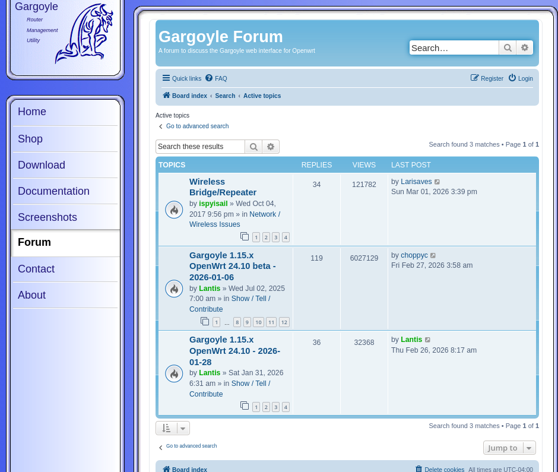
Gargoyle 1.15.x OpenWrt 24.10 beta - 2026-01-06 (232, 266)
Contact (36, 269)
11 (271, 322)
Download (41, 165)
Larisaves (416, 182)
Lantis (209, 288)
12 (284, 322)
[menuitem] (215, 78)
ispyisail (213, 203)
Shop (30, 139)
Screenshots (47, 217)
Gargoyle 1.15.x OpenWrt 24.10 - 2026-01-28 (234, 350)
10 (258, 322)
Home (32, 112)
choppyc (414, 255)
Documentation (54, 191)
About (32, 295)
